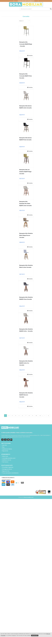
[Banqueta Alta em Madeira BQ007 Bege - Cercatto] (26, 159)
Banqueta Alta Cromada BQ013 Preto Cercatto (25, 76)
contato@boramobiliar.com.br (9, 458)
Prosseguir (35, 635)
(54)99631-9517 (6, 460)
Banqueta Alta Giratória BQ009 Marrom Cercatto (26, 395)
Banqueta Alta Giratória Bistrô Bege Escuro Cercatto (26, 235)
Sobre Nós (4, 445)
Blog (3, 447)
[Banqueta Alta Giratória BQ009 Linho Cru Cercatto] (26, 350)
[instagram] (5, 439)
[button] (13, 1)
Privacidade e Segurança (7, 467)
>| (48, 415)
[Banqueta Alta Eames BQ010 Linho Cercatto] (26, 95)
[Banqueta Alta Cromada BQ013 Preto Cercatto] (26, 63)
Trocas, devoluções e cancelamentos (10, 472)
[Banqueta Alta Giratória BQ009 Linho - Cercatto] (26, 318)
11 (40, 415)
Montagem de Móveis (7, 469)
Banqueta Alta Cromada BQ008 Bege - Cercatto (25, 44)
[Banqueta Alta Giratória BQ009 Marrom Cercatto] (26, 382)
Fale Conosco (5, 461)
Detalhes (31, 55)
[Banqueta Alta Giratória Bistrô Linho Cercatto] (26, 254)
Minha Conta (5, 456)
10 (36, 415)
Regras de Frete (5, 471)
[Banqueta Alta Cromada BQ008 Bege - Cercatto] (26, 31)
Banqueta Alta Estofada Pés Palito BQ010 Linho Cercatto (25, 203)
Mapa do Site (5, 450)
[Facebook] (2, 439)
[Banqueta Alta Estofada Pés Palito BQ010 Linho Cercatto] (26, 191)
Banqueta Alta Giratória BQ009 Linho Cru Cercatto (26, 363)
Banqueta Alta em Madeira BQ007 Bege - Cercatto (25, 171)
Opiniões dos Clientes (7, 449)
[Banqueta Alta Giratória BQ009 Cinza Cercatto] (26, 286)
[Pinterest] (8, 439)
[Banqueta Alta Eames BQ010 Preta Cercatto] (26, 127)
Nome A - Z (21, 20)
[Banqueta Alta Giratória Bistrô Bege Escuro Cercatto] (26, 223)
